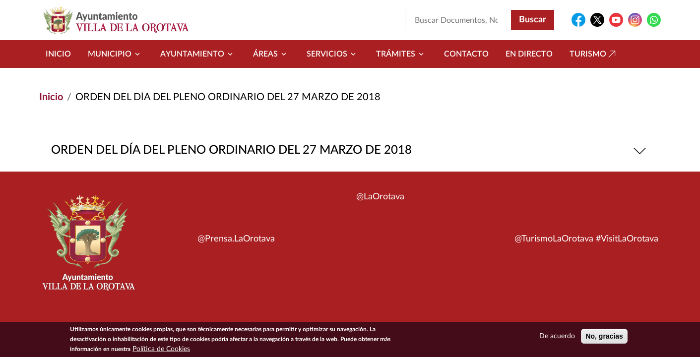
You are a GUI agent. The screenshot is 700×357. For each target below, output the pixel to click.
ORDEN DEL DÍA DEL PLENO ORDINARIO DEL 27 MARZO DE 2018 (350, 150)
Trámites (401, 54)
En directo (529, 54)
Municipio (115, 54)
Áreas (271, 54)
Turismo (594, 54)
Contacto (466, 54)
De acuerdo (557, 337)
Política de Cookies (161, 350)
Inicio (58, 54)
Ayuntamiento (198, 54)
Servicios (333, 54)
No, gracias (604, 337)
